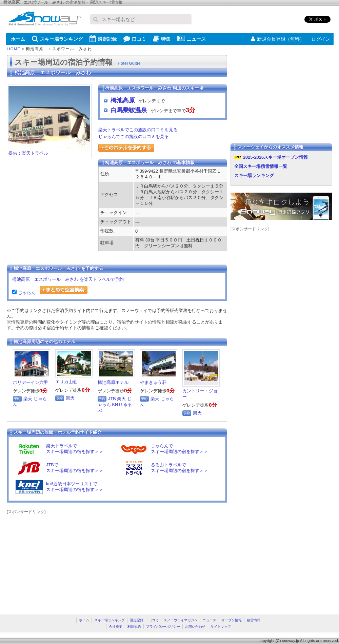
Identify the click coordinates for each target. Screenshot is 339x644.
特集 (162, 38)
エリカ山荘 (66, 381)
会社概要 (115, 626)
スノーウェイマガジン (181, 620)
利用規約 (134, 626)
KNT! (117, 404)
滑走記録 (103, 38)
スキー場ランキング (57, 38)
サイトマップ (221, 626)
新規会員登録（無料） (277, 39)
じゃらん (26, 292)
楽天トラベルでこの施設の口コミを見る (138, 129)
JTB (112, 398)
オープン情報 (231, 620)
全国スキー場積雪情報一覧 (260, 166)
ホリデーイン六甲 (30, 382)
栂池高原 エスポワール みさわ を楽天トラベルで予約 (68, 279)
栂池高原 (123, 100)
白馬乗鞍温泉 (129, 110)
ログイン (320, 39)
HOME (14, 49)
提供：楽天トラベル (49, 151)
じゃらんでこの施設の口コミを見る (133, 136)
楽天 (27, 398)
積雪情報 (253, 620)
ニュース (191, 38)
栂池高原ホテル (113, 382)
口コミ (134, 38)
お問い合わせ (195, 626)
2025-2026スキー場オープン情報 (275, 157)
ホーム (18, 39)
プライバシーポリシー (163, 626)
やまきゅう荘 (153, 382)
